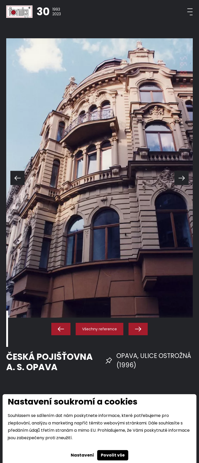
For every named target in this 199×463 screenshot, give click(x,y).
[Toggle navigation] (190, 11)
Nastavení (82, 455)
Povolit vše (113, 455)
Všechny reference (99, 329)
